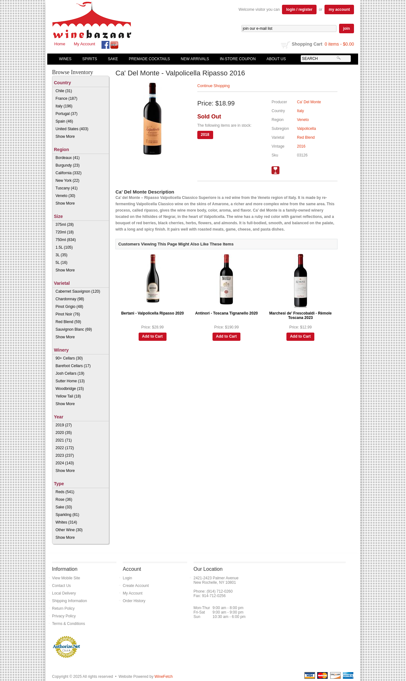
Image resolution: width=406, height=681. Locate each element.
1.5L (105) (64, 247)
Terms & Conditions (68, 623)
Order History (134, 601)
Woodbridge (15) (70, 388)
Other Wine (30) (69, 530)
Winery (61, 350)
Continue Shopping (213, 86)
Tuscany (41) (67, 188)
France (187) (66, 98)
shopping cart (286, 44)
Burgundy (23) (68, 165)
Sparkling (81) (67, 514)
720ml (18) (65, 232)
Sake (113, 59)
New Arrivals (195, 59)
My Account (84, 43)
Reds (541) (65, 492)
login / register (299, 9)
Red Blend (306, 137)
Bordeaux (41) (68, 158)
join (346, 28)
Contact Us (61, 585)
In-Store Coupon (238, 59)
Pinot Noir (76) (68, 314)
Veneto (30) (65, 196)
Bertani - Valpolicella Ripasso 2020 (152, 313)
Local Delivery (64, 593)
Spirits (88, 59)
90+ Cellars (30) (69, 358)
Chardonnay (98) (70, 299)
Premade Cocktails (149, 59)
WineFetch (163, 676)
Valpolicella (306, 128)
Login (127, 578)
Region (61, 149)
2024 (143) (65, 463)
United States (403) (72, 129)
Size (58, 216)
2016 (301, 146)
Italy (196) (64, 106)
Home (59, 43)
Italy (300, 111)
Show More (65, 136)
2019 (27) (64, 425)
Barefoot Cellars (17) (73, 366)
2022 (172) (65, 448)
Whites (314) (66, 522)
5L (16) (62, 262)
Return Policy (63, 608)
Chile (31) (64, 91)
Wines (64, 59)
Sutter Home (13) (70, 381)
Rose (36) (64, 499)
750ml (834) (66, 240)
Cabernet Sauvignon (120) (78, 291)
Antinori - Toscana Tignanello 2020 (226, 313)
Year (58, 416)
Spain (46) (64, 121)
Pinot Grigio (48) (69, 306)
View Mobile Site (66, 578)
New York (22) (67, 180)
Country (62, 82)
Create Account (136, 585)
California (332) (69, 173)
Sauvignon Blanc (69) (74, 329)
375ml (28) (65, 224)
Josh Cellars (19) (70, 373)
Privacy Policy (64, 616)
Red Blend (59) (68, 322)
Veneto (303, 120)
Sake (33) (64, 507)
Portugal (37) (66, 113)
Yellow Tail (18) (68, 396)
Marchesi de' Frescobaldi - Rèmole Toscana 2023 (300, 315)
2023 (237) (65, 455)
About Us (274, 59)
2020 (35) (64, 432)
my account (339, 9)
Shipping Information (69, 601)
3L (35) (62, 255)
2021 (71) (64, 440)
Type (59, 483)
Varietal (62, 283)
